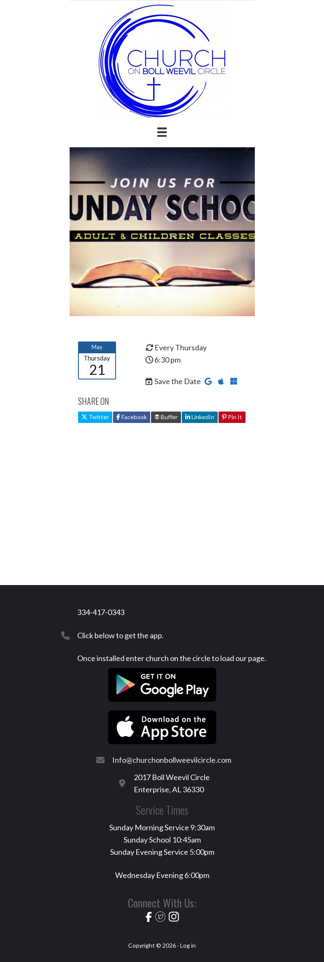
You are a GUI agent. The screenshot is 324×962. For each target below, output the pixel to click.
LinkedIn (199, 416)
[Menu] (162, 132)
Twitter (95, 416)
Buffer (166, 416)
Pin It (232, 416)
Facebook (131, 416)
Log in (188, 945)
